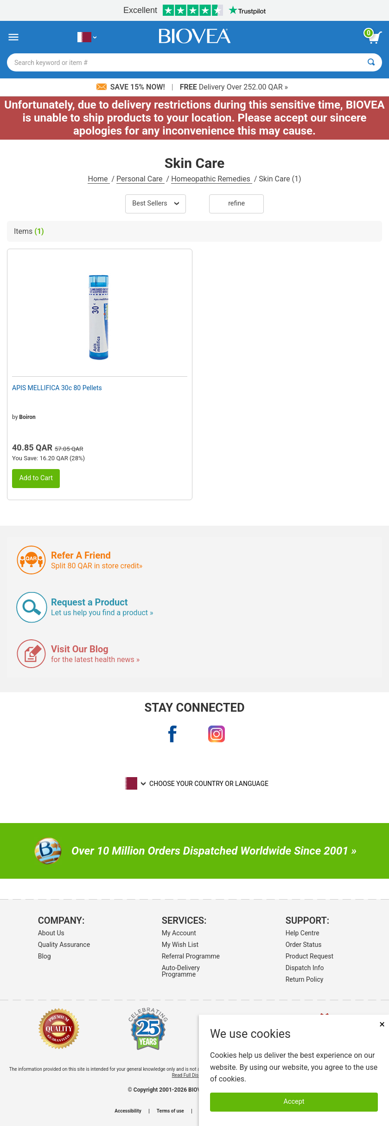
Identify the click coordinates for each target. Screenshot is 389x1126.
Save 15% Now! (131, 87)
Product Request (309, 956)
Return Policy (305, 979)
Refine (236, 203)
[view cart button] (375, 37)
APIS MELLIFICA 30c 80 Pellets (57, 388)
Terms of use (170, 1111)
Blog (44, 956)
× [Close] (382, 1024)
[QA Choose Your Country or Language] (87, 37)
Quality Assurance (64, 944)
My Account (179, 933)
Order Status (304, 944)
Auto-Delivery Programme (181, 971)
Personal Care (140, 178)
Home (98, 178)
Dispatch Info (305, 968)
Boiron (27, 417)
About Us (51, 933)
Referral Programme (191, 956)
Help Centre (302, 933)
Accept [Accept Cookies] (294, 1102)
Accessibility (128, 1111)
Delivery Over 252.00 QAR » (234, 87)
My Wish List (180, 944)
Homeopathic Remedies (211, 178)
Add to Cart (36, 478)
